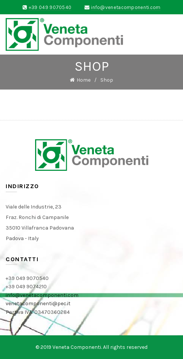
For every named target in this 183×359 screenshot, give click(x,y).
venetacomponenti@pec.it (38, 303)
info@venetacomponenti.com (126, 7)
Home (84, 80)
